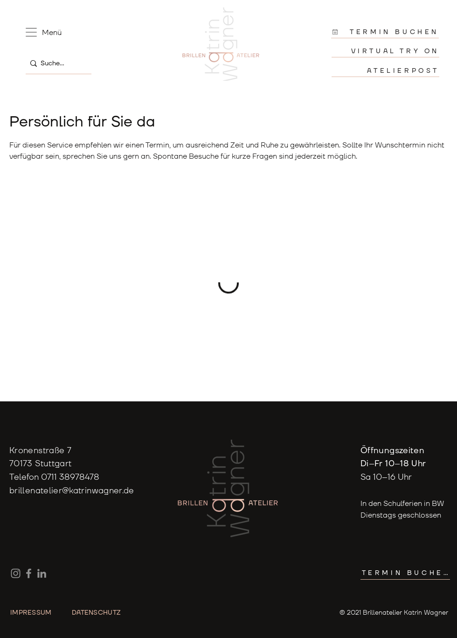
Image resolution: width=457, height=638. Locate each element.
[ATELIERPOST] (385, 70)
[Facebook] (28, 573)
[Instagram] (15, 573)
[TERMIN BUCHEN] (385, 32)
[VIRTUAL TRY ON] (385, 51)
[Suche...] (56, 63)
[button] (31, 32)
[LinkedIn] (41, 573)
